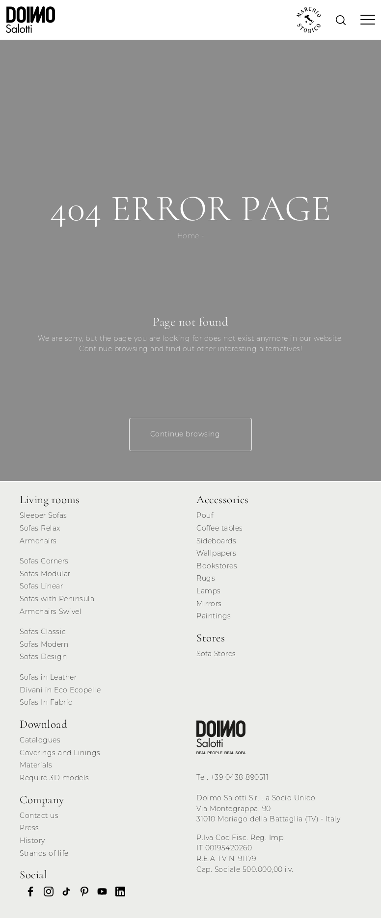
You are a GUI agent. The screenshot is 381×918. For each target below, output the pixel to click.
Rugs (205, 578)
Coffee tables (219, 528)
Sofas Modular (45, 573)
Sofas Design (43, 656)
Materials (36, 765)
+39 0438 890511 (240, 777)
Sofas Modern (44, 644)
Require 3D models (54, 777)
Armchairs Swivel (51, 611)
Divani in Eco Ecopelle (60, 690)
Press (29, 827)
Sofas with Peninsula (57, 598)
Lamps (208, 590)
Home (188, 235)
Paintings (213, 616)
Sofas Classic (43, 631)
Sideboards (216, 540)
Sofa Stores (216, 653)
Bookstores (216, 565)
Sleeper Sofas (43, 515)
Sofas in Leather (48, 677)
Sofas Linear (41, 586)
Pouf (204, 515)
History (32, 840)
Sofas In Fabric (46, 702)
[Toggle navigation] (364, 19)
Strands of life (44, 853)
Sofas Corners (44, 561)
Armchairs (38, 540)
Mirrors (209, 603)
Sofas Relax (40, 528)
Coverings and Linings (60, 752)
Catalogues (40, 740)
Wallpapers (216, 553)
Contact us (39, 815)
